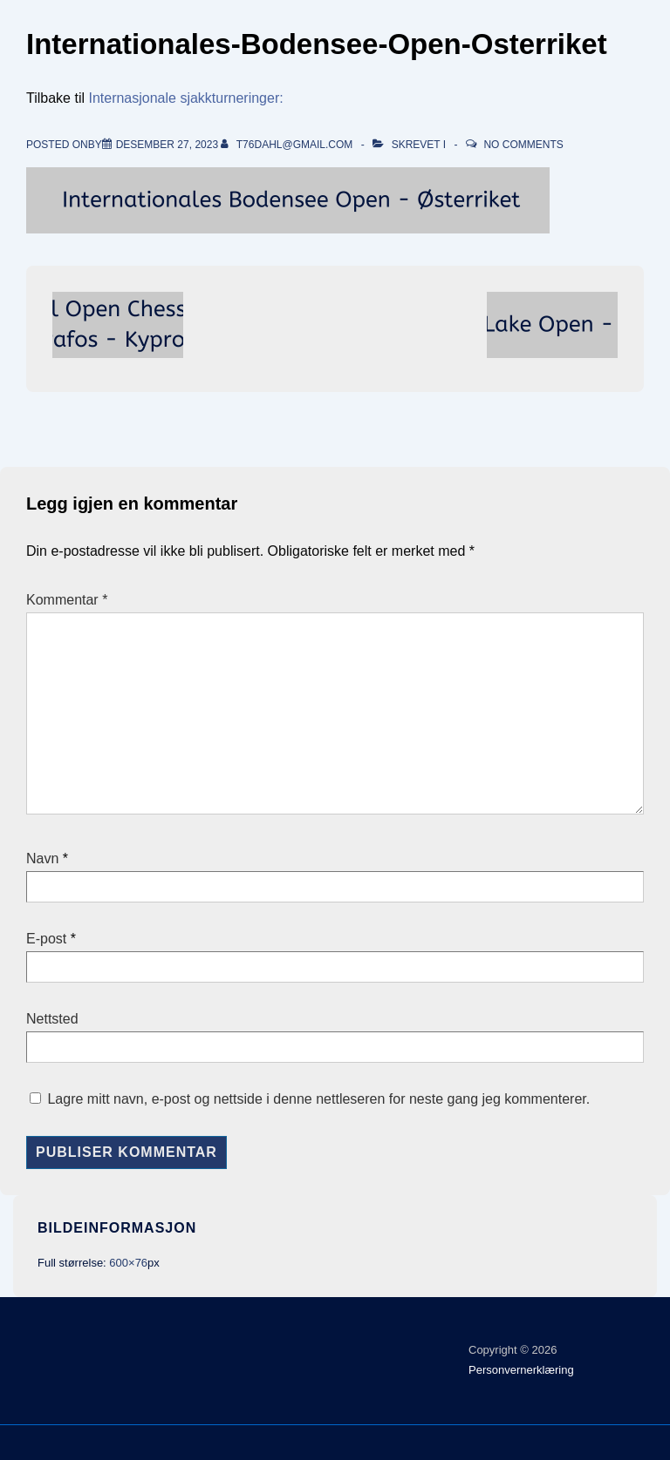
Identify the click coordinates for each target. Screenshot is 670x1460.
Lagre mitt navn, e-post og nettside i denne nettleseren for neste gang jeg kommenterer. (318, 1099)
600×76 (128, 1262)
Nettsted (52, 1018)
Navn (42, 858)
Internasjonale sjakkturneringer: (185, 98)
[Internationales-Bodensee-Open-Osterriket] (167, 145)
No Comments (523, 145)
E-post (46, 938)
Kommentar (66, 599)
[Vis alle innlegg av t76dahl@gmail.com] (288, 145)
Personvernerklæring (521, 1369)
